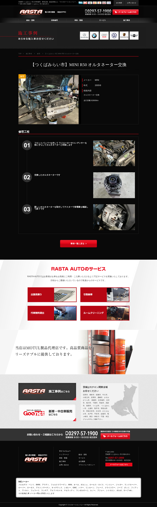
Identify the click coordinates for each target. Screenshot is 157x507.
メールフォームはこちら (119, 464)
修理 (22, 76)
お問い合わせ (131, 3)
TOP (19, 54)
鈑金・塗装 (30, 20)
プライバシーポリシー (87, 465)
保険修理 (54, 20)
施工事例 (126, 20)
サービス (102, 20)
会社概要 (119, 3)
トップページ (64, 454)
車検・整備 (78, 20)
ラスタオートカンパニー (75, 505)
